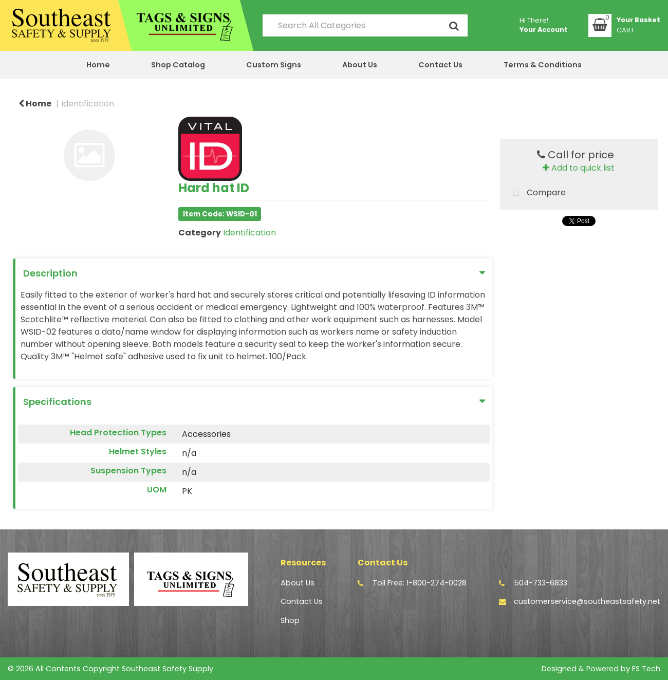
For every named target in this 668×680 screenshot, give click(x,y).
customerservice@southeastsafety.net (587, 601)
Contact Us (440, 65)
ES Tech (646, 669)
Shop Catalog (178, 65)
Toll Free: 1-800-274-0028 (420, 583)
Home (98, 65)
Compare (537, 193)
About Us (359, 65)
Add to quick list (579, 168)
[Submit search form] (454, 25)
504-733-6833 (540, 583)
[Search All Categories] (365, 25)
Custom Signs (273, 65)
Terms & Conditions (543, 65)
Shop (290, 620)
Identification (87, 103)
